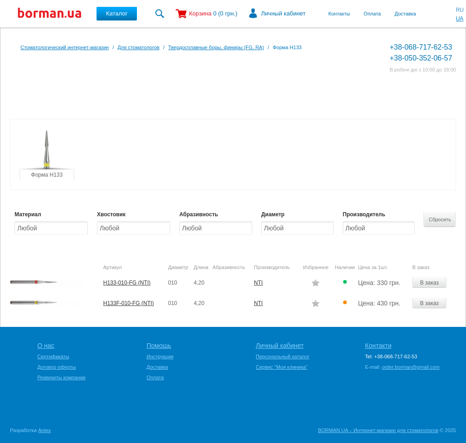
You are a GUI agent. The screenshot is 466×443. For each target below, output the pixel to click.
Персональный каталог (282, 356)
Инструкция (160, 356)
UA (460, 18)
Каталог (116, 13)
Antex (44, 430)
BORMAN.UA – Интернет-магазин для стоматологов (378, 430)
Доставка (405, 13)
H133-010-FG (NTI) (127, 283)
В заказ (429, 283)
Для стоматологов (138, 47)
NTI (258, 283)
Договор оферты (56, 367)
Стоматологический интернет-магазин (64, 47)
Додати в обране (315, 282)
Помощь (159, 345)
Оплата (372, 13)
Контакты (339, 13)
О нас (45, 345)
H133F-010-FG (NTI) (128, 303)
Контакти (378, 345)
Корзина (200, 13)
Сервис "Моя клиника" (282, 367)
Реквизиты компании (61, 377)
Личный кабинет (283, 13)
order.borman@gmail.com (411, 367)
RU (460, 10)
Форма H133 (46, 175)
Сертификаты (53, 356)
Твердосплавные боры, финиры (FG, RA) (216, 47)
